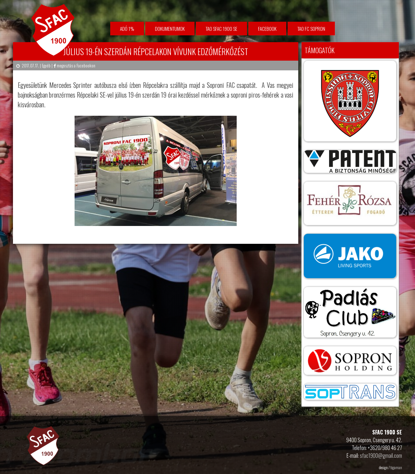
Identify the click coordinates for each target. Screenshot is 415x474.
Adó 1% (127, 28)
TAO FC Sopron (311, 28)
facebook (267, 28)
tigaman (396, 467)
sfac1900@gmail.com (381, 455)
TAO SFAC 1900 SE (221, 28)
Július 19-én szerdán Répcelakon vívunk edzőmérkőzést (155, 51)
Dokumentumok (170, 28)
